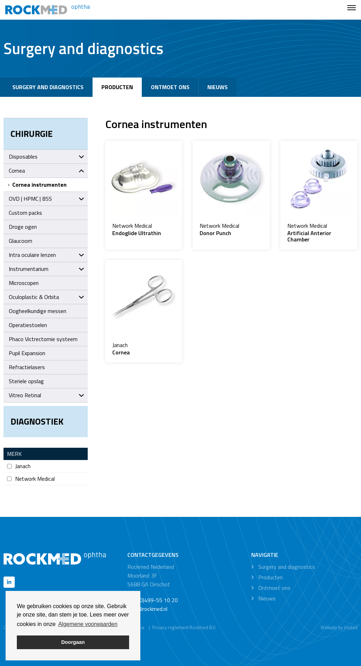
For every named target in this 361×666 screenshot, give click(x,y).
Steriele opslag (26, 381)
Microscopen (24, 283)
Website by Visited (339, 627)
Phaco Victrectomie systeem (43, 339)
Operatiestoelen (28, 325)
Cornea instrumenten (37, 184)
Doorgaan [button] (73, 642)
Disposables (46, 156)
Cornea (46, 170)
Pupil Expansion (27, 353)
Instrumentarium (46, 269)
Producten (117, 87)
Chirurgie (32, 133)
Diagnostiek (37, 421)
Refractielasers (27, 367)
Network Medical (31, 478)
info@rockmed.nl (147, 609)
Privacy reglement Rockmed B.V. (184, 627)
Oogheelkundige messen (37, 311)
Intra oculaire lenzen (46, 255)
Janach (19, 466)
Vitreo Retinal (46, 395)
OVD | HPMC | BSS (46, 198)
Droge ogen (23, 226)
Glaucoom (20, 241)
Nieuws (217, 87)
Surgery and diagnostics (47, 87)
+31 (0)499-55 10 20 (152, 600)
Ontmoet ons (170, 87)
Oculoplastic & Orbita (46, 297)
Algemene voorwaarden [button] (88, 624)
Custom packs (25, 212)
